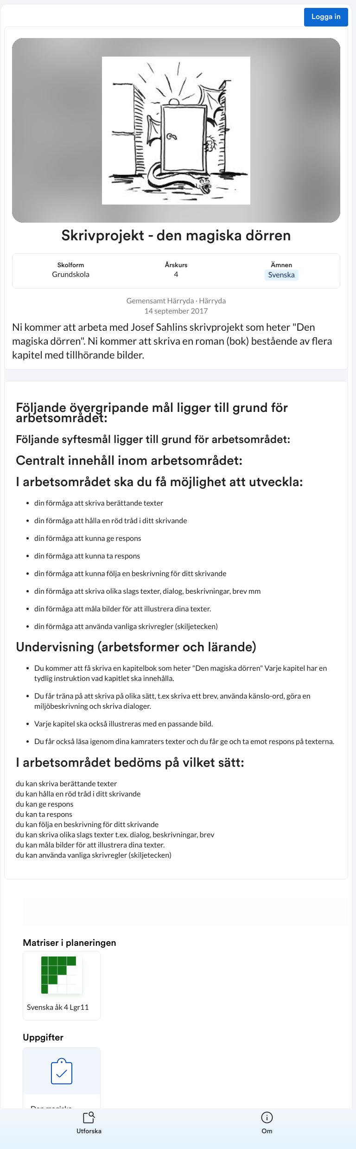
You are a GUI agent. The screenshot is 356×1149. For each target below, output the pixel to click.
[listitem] (89, 1128)
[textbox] (176, 630)
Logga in (326, 17)
